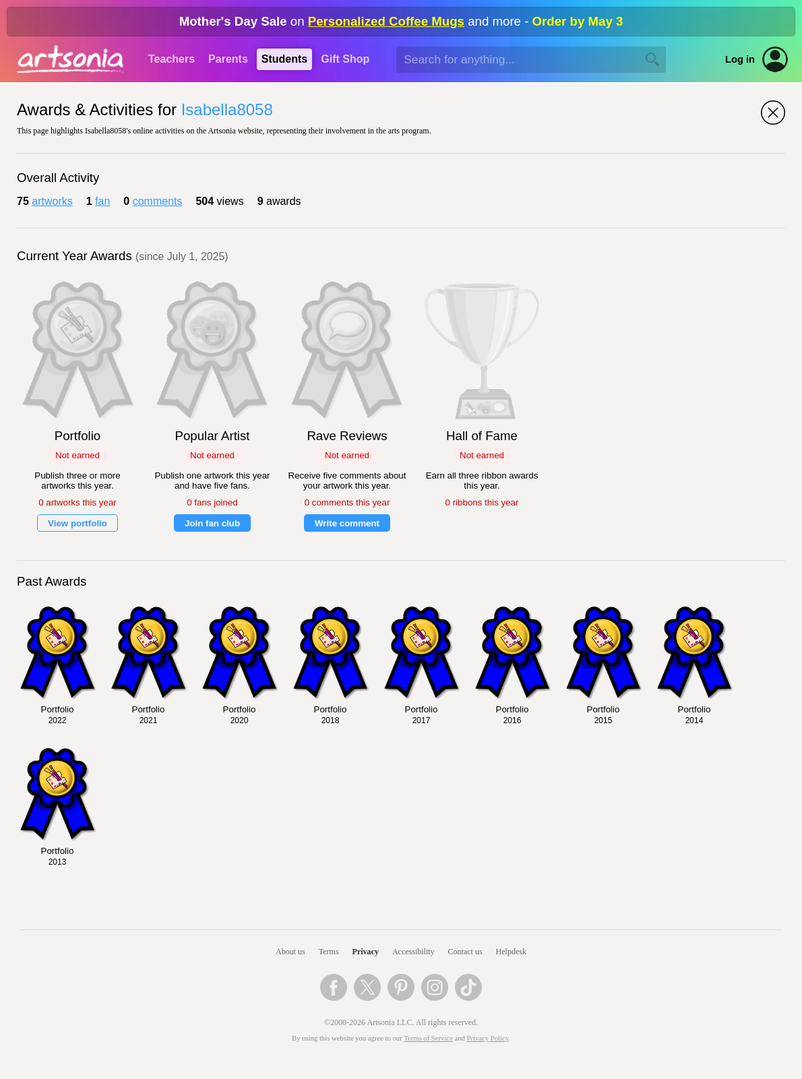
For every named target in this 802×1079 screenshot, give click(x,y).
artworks (52, 201)
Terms (329, 951)
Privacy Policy (488, 1038)
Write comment (347, 523)
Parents (228, 59)
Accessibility (413, 951)
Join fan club (212, 523)
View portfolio (77, 523)
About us (290, 951)
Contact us (465, 951)
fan (102, 201)
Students (284, 59)
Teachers (171, 59)
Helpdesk (511, 951)
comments (158, 201)
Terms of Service (428, 1038)
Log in (740, 59)
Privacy (365, 951)
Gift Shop (345, 59)
